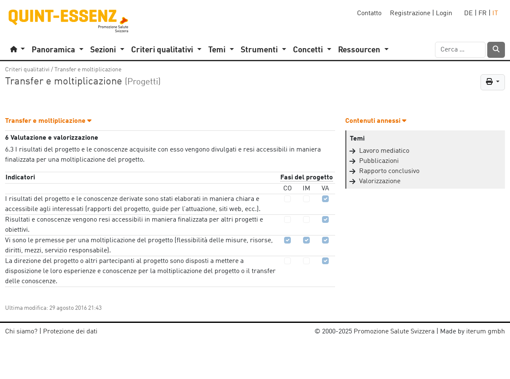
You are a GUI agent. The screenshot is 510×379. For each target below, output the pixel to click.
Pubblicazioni (379, 161)
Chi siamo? (21, 331)
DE (468, 13)
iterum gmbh (485, 331)
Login (444, 13)
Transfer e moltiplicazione (87, 70)
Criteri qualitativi (27, 70)
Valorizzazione (379, 181)
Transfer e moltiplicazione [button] (48, 121)
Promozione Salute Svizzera (394, 331)
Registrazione (410, 13)
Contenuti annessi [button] (375, 121)
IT (495, 13)
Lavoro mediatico (384, 151)
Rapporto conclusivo (389, 171)
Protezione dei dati (70, 331)
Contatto (369, 13)
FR (482, 13)
